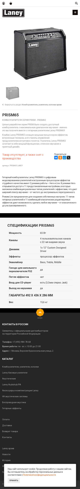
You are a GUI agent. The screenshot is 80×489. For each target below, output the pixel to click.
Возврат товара (10, 431)
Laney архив (8, 448)
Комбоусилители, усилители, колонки (20, 367)
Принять (13, 480)
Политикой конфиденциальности (39, 475)
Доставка (7, 425)
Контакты (7, 437)
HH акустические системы (15, 396)
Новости (6, 454)
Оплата (6, 419)
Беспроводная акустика (14, 402)
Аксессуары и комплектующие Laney (20, 390)
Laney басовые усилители (14, 373)
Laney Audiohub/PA (11, 384)
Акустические (9, 378)
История (6, 460)
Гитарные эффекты (11, 408)
